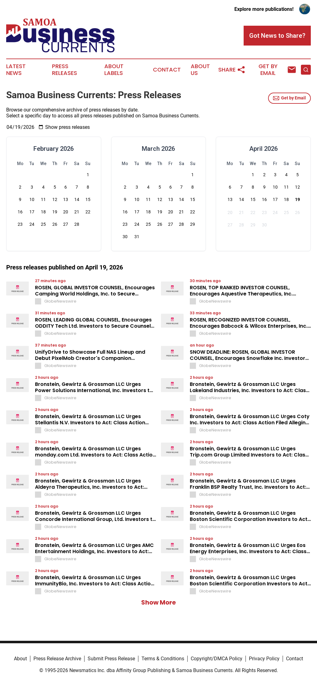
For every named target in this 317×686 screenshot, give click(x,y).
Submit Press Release (111, 659)
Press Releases (64, 69)
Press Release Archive (57, 659)
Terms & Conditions (162, 659)
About (20, 659)
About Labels (114, 69)
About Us (200, 69)
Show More (158, 602)
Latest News (16, 69)
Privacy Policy (264, 659)
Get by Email (289, 98)
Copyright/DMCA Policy (216, 659)
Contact (167, 69)
